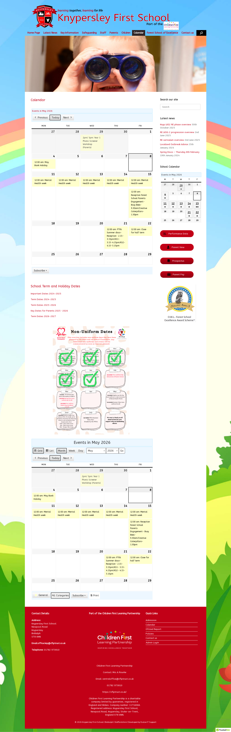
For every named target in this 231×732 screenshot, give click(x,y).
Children (125, 32)
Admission (151, 620)
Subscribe (41, 271)
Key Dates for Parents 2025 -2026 (49, 310)
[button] (201, 33)
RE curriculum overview (172, 140)
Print (94, 596)
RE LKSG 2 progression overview (177, 132)
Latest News (50, 32)
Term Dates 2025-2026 (43, 305)
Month (61, 450)
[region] (115, 64)
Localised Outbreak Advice (174, 144)
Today (55, 117)
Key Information (70, 32)
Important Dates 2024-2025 (46, 293)
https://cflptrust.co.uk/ (114, 692)
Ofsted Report (153, 629)
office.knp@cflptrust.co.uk (51, 643)
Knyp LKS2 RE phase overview (175, 124)
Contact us (187, 32)
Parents (114, 32)
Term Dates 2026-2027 (43, 316)
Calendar (138, 32)
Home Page (33, 32)
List (50, 451)
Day (80, 450)
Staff (103, 32)
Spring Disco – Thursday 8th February (179, 152)
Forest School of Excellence (162, 32)
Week (72, 450)
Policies (150, 633)
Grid (38, 451)
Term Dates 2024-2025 (43, 299)
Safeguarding (89, 32)
